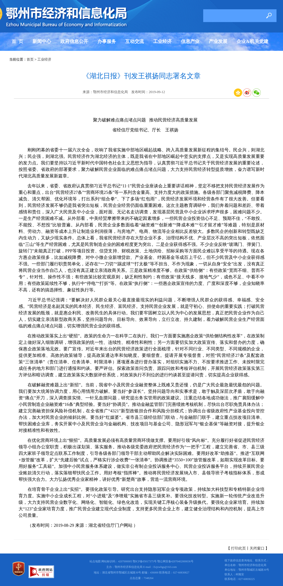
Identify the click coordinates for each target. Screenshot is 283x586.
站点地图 (95, 561)
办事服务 (106, 41)
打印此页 (238, 548)
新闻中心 (41, 41)
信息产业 (190, 41)
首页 (30, 59)
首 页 (17, 41)
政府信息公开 (74, 41)
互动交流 (134, 41)
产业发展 (218, 41)
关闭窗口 (257, 548)
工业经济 (162, 41)
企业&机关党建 (252, 41)
